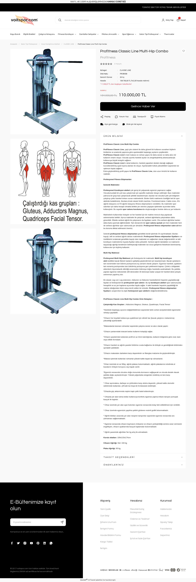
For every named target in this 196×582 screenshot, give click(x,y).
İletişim (103, 548)
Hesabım (164, 516)
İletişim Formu (107, 529)
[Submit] (62, 522)
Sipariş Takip (166, 522)
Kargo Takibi (106, 542)
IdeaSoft (83, 580)
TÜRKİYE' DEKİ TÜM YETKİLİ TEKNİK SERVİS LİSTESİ (164, 7)
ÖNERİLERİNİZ (113, 465)
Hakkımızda (165, 509)
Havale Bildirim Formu (110, 535)
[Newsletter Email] (38, 522)
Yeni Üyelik (105, 509)
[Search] (98, 20)
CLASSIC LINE (125, 70)
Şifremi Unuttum (108, 522)
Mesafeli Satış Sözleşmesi (137, 510)
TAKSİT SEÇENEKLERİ (119, 457)
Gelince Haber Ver (143, 106)
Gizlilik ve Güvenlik (139, 525)
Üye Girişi (104, 516)
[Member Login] (167, 20)
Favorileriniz (166, 529)
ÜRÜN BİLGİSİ (113, 136)
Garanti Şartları (137, 532)
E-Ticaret (92, 580)
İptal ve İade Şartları (140, 538)
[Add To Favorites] (183, 51)
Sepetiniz (165, 535)
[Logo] (30, 20)
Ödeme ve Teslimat (140, 519)
